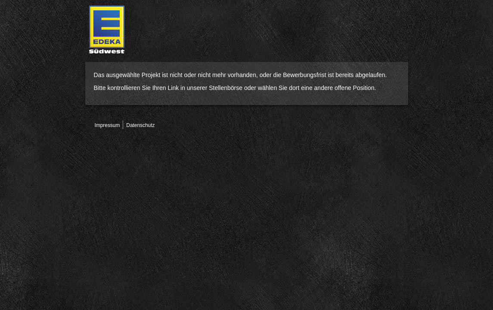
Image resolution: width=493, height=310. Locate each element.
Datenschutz (140, 125)
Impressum (107, 125)
